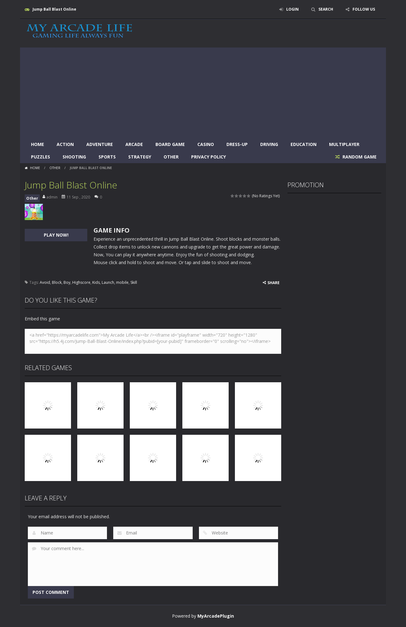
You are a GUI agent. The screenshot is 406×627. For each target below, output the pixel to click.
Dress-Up (237, 144)
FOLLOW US (364, 9)
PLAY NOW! (56, 235)
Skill (133, 282)
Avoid (45, 282)
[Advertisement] (203, 91)
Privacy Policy (208, 157)
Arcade (134, 144)
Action (65, 144)
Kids (96, 282)
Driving (269, 144)
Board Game (170, 144)
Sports (107, 157)
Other (171, 157)
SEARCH (325, 9)
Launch (108, 282)
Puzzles (40, 157)
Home (37, 144)
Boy (66, 282)
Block (57, 282)
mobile (122, 282)
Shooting (74, 157)
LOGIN (292, 9)
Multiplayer (344, 144)
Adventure (99, 144)
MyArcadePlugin (215, 616)
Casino (205, 144)
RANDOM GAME (359, 157)
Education (304, 144)
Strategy (139, 157)
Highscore (81, 282)
